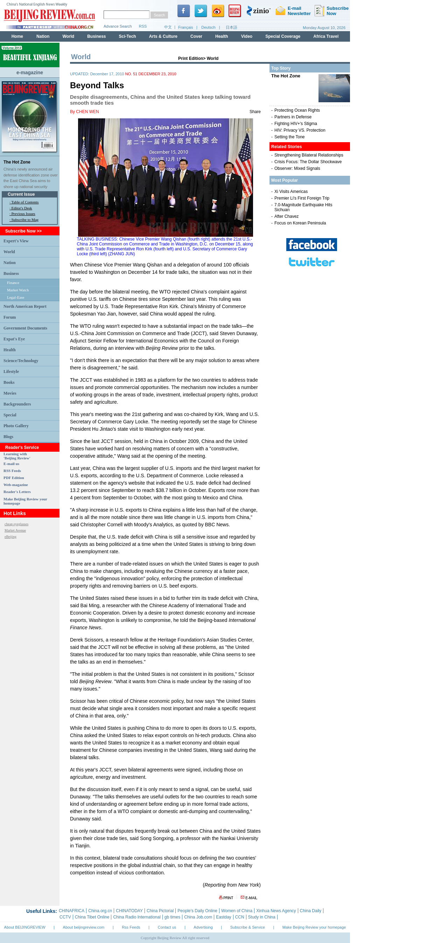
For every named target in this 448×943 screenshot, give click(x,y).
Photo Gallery (16, 425)
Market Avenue (15, 530)
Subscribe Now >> (23, 231)
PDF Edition (14, 478)
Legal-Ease (15, 297)
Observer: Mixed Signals (297, 168)
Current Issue (21, 194)
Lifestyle (11, 371)
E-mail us (11, 464)
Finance (13, 282)
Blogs (8, 436)
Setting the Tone (289, 136)
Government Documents (25, 328)
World (9, 251)
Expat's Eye (14, 339)
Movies (10, 393)
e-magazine (29, 72)
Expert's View (16, 240)
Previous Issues (23, 214)
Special (10, 414)
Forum (10, 317)
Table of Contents (24, 202)
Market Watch (18, 290)
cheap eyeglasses (16, 524)
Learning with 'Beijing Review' (17, 456)
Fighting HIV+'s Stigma (295, 123)
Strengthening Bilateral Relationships (308, 155)
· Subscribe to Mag (23, 219)
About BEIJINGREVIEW (25, 927)
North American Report (25, 306)
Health (10, 349)
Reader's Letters (17, 492)
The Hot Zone (17, 162)
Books (9, 382)
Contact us (167, 927)
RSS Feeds (12, 471)
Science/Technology (21, 360)
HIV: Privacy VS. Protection (300, 130)
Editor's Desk (22, 208)
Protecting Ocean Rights (297, 110)
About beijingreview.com (84, 927)
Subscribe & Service (247, 927)
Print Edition (190, 58)
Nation (10, 262)
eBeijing (10, 537)
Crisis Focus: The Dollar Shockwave (308, 161)
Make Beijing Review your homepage (314, 927)
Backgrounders (17, 404)
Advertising (203, 927)
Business (11, 273)
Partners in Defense (293, 117)
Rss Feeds (131, 927)
